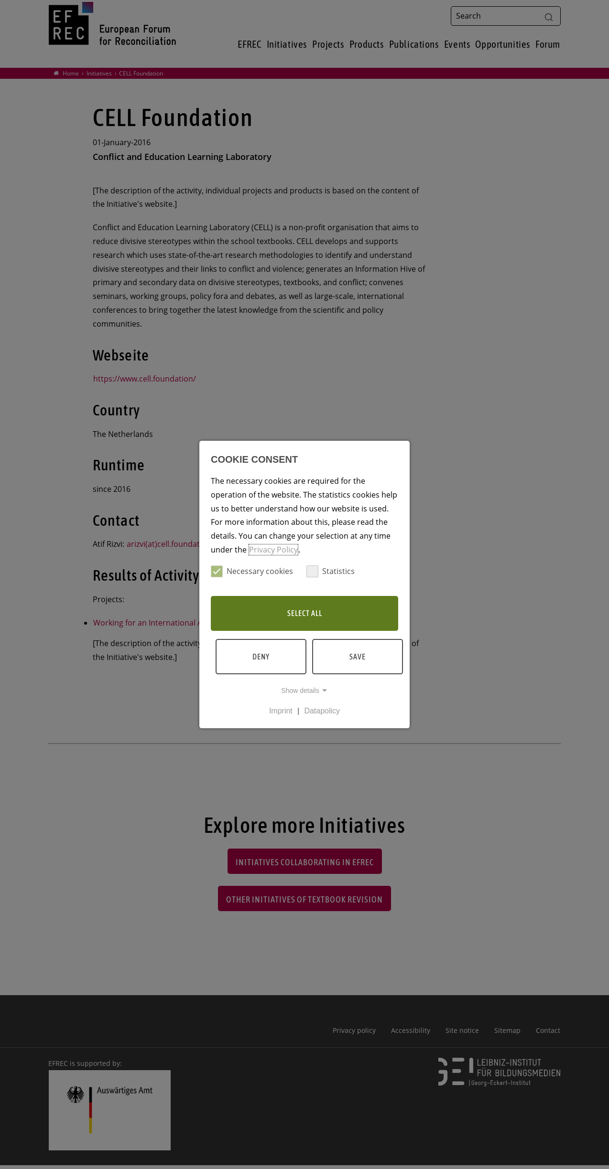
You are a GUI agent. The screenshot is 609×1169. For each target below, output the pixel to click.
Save (357, 656)
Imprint (281, 711)
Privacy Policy (273, 549)
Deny (261, 656)
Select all (304, 613)
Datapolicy (322, 711)
